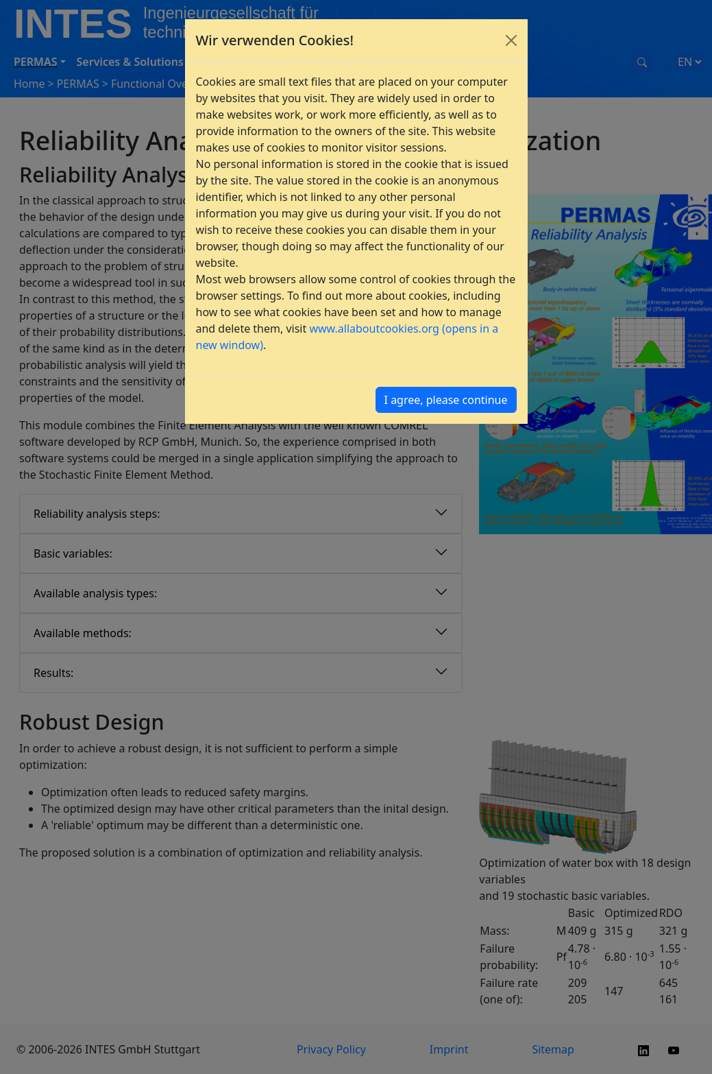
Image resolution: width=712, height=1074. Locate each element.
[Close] (511, 40)
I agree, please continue (446, 399)
